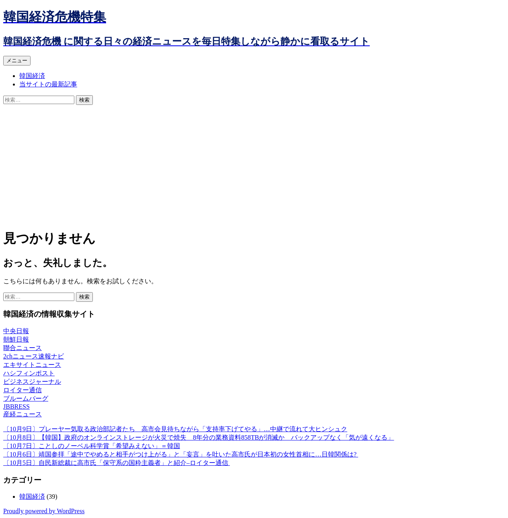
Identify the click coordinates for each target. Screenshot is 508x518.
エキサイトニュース (32, 364)
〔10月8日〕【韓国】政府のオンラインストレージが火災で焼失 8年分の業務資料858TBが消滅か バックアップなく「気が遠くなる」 (198, 437)
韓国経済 (32, 75)
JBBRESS (16, 406)
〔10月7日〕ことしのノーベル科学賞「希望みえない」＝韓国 (91, 445)
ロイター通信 (22, 390)
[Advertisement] (254, 165)
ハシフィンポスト (29, 373)
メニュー (16, 60)
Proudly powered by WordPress (43, 511)
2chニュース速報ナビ (33, 356)
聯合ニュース (22, 347)
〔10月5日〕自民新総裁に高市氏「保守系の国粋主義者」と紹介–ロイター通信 (116, 462)
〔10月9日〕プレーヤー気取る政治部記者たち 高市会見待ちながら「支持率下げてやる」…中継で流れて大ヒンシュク (175, 429)
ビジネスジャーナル (32, 381)
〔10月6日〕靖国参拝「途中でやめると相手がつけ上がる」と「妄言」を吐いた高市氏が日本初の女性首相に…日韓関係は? (180, 454)
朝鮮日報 (16, 339)
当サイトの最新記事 (48, 84)
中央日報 (16, 331)
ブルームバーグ (25, 398)
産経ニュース (22, 414)
